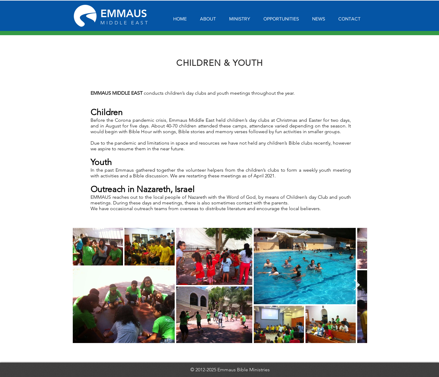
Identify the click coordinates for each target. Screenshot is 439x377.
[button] (208, 16)
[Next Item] (356, 285)
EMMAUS (123, 13)
